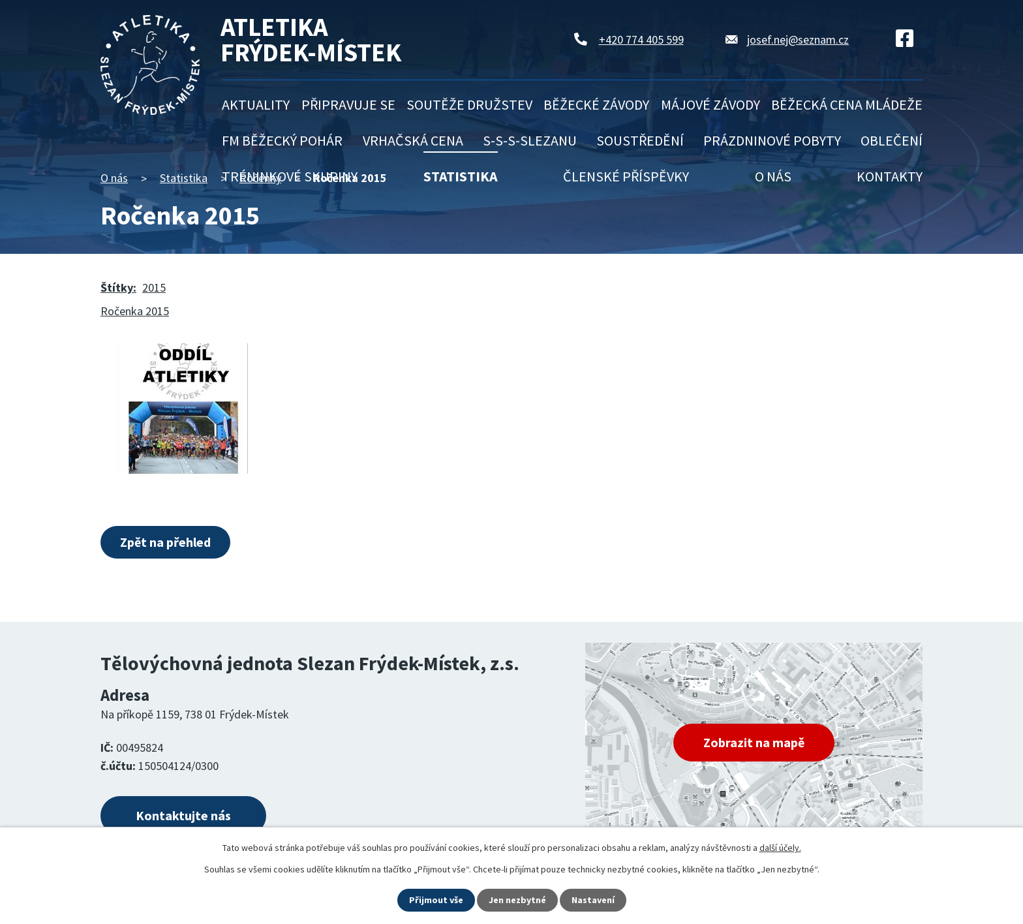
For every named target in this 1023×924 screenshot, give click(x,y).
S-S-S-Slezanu (530, 140)
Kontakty (890, 176)
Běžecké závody (596, 104)
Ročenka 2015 (134, 310)
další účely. (780, 848)
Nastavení (593, 900)
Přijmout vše (436, 900)
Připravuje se (348, 104)
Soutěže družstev (469, 104)
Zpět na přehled (165, 542)
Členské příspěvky (626, 176)
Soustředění (640, 140)
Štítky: (118, 287)
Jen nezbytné (517, 900)
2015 (154, 287)
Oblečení (892, 140)
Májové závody (710, 104)
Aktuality (256, 104)
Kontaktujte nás (183, 815)
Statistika (460, 176)
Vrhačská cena (413, 140)
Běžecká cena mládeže (847, 104)
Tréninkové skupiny (290, 176)
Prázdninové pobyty (772, 140)
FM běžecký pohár (282, 140)
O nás (773, 176)
